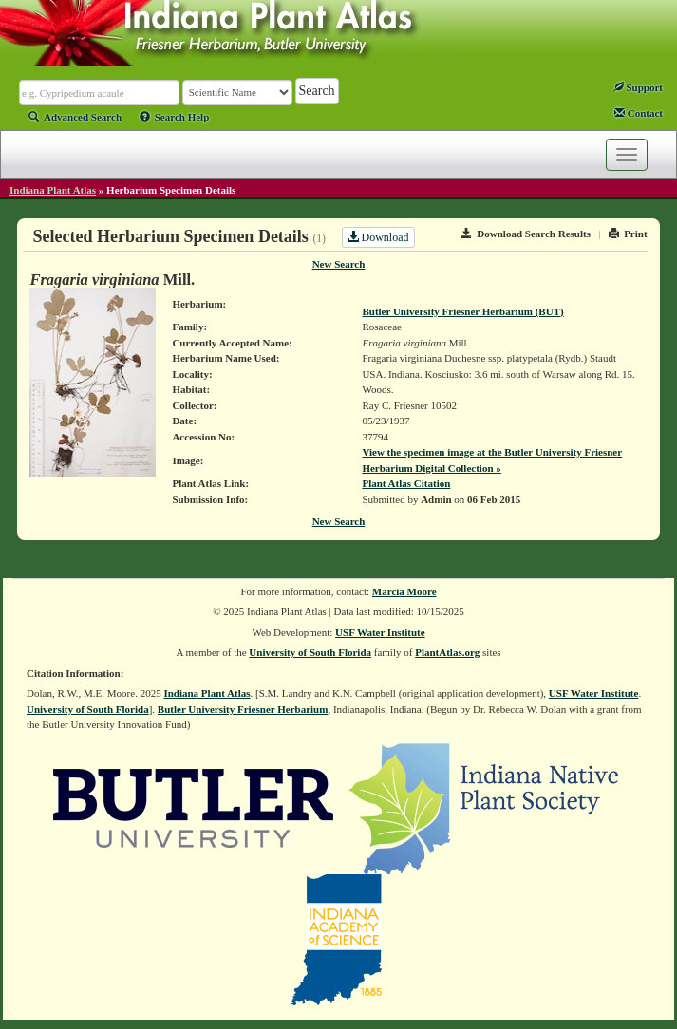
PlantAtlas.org (447, 652)
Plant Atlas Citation (406, 483)
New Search (339, 264)
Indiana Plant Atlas (52, 190)
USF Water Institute (380, 632)
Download (378, 237)
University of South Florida (310, 652)
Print (628, 233)
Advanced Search (75, 116)
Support (638, 87)
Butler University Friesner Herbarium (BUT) (462, 311)
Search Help (175, 116)
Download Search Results (526, 233)
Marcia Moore (404, 591)
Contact (638, 113)
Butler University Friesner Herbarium (243, 709)
